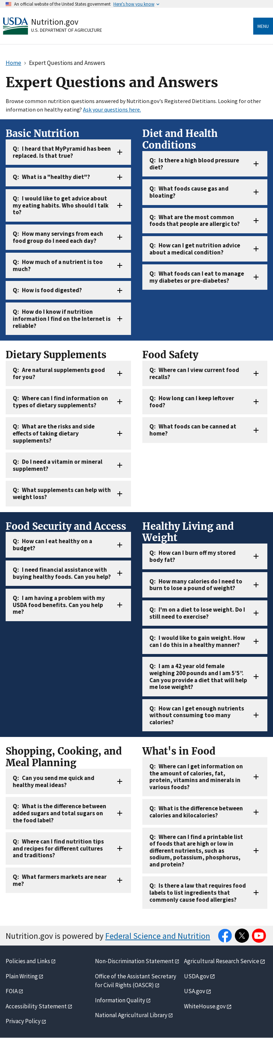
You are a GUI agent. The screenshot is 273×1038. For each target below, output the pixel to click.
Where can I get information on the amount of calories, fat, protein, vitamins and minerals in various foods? (196, 776)
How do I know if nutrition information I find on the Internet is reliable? (62, 318)
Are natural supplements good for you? (59, 373)
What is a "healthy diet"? (56, 177)
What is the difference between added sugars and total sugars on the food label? (59, 813)
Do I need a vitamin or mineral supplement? (57, 465)
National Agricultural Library (131, 1015)
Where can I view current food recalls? (194, 373)
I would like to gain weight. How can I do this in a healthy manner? (197, 641)
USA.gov (194, 991)
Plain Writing (22, 976)
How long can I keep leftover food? (191, 401)
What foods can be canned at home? (192, 429)
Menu (263, 26)
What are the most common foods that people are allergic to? (194, 220)
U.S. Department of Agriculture (66, 30)
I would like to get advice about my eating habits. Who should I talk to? (60, 205)
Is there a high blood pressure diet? (194, 163)
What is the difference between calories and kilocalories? (196, 811)
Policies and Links (28, 961)
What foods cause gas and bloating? (189, 192)
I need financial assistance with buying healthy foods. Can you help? (62, 573)
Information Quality (120, 1000)
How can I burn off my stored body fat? (192, 556)
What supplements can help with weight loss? (62, 493)
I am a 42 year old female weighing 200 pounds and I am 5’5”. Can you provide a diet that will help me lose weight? (198, 676)
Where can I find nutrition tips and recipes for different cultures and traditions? (58, 848)
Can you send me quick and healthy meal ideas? (53, 781)
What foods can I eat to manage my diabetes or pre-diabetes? (196, 277)
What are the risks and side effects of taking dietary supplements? (54, 433)
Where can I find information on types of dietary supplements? (60, 401)
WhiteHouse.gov (205, 1006)
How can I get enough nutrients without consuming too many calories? (196, 715)
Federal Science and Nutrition (157, 936)
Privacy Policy (23, 1021)
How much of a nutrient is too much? (58, 265)
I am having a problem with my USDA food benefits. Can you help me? (59, 605)
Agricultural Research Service (221, 961)
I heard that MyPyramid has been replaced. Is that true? (62, 152)
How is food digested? (52, 290)
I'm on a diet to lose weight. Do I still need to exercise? (197, 613)
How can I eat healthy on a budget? (52, 544)
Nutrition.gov (54, 22)
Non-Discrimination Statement (134, 961)
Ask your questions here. (112, 109)
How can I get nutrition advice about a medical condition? (194, 248)
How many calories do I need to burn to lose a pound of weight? (195, 584)
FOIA (12, 991)
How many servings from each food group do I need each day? (58, 237)
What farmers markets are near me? (60, 880)
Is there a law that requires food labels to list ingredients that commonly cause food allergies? (197, 892)
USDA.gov (196, 976)
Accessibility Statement (36, 1006)
